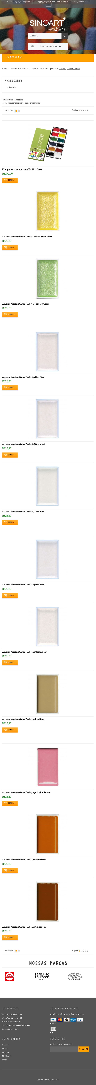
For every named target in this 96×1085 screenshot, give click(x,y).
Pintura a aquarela (28, 69)
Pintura (14, 69)
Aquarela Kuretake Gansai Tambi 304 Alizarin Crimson (26, 792)
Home (4, 69)
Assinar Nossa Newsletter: (61, 1044)
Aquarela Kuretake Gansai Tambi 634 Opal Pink (23, 377)
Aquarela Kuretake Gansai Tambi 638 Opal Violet (23, 444)
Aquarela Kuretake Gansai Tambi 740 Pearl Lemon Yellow (27, 237)
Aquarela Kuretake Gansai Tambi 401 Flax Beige (23, 719)
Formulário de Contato (10, 1029)
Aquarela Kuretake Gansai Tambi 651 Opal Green (23, 512)
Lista (19, 111)
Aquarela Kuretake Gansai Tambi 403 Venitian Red (24, 927)
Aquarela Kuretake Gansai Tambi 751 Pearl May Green (25, 304)
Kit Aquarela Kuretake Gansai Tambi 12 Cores (22, 169)
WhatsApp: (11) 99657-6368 (37, 2)
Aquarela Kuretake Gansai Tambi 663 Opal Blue (23, 585)
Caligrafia (5, 1052)
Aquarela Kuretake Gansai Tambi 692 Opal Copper (24, 652)
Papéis (4, 1060)
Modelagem (6, 1056)
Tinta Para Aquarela (47, 69)
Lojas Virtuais (54, 1080)
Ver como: (9, 110)
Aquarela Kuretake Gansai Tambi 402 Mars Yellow (24, 860)
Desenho (5, 1045)
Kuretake (12, 87)
